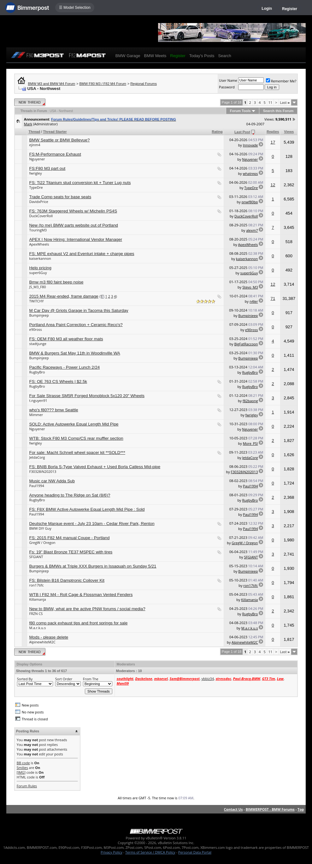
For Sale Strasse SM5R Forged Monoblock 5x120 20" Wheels (86, 395)
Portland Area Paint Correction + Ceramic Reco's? (75, 324)
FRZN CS (36, 613)
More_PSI (250, 443)
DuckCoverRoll (40, 215)
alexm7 (252, 230)
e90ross (35, 329)
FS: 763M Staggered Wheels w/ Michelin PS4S (73, 211)
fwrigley (35, 173)
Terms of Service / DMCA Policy (150, 852)
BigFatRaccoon (246, 344)
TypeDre (36, 187)
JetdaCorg (37, 457)
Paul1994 (36, 485)
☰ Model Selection (75, 7)
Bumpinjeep (39, 315)
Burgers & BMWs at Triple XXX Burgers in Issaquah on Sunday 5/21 (92, 566)
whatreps (250, 173)
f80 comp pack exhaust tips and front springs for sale (78, 623)
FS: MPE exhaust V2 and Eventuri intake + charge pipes (81, 253)
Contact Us (233, 809)
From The (90, 678)
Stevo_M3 (250, 287)
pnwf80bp (250, 202)
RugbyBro (37, 372)
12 (272, 184)
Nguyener (37, 159)
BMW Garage (127, 55)
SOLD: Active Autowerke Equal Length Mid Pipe (73, 424)
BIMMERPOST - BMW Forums (270, 809)
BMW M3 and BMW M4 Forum (51, 84)
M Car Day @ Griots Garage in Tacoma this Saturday (78, 310)
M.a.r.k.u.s (37, 627)
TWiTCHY (36, 301)
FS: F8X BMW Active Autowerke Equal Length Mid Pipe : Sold (86, 509)
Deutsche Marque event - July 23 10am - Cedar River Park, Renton (91, 523)
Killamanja (37, 599)
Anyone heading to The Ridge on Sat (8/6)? (69, 495)
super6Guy (38, 272)
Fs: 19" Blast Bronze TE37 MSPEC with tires (70, 552)
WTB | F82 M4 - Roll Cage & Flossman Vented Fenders (80, 594)
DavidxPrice (38, 201)
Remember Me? (281, 81)
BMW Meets (155, 55)
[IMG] (21, 772)
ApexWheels (39, 244)
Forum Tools (240, 111)
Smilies (22, 767)
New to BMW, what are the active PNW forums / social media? (87, 608)
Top (300, 809)
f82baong (250, 400)
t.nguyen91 (38, 400)
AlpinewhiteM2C (42, 642)
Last (285, 102)
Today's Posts (202, 55)
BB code (23, 762)
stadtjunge (37, 343)
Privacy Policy (111, 852)
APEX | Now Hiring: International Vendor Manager (75, 239)
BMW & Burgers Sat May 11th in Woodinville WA (74, 353)
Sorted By (24, 678)
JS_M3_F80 (37, 286)
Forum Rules (27, 786)
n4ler (254, 301)
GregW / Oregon (42, 542)
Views (289, 132)
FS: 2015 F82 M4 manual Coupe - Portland (69, 537)
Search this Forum (278, 111)
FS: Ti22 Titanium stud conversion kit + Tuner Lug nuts (80, 182)
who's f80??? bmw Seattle (53, 410)
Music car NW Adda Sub (51, 481)
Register (289, 9)
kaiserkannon (40, 258)
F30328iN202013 (42, 471)
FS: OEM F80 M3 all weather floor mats (66, 339)
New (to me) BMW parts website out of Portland (73, 225)
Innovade (250, 145)
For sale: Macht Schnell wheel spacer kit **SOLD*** (77, 452)
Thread (34, 132)
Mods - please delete (48, 637)
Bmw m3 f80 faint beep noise (56, 282)
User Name (228, 80)
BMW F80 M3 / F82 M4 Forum (102, 84)
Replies (273, 132)
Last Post (242, 132)
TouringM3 (38, 230)
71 (272, 298)
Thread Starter (55, 132)
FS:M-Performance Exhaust (55, 154)
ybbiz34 (207, 678)
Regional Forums (143, 84)
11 (270, 102)
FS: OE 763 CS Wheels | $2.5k (58, 381)
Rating (217, 132)
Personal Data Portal (194, 852)
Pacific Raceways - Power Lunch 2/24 (64, 367)
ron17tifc (36, 585)
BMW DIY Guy (40, 528)
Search (224, 55)
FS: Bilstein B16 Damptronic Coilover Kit (66, 580)
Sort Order (63, 678)
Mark (28, 124)
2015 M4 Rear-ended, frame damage (63, 296)
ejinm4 (34, 144)
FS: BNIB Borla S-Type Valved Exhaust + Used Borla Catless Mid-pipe (94, 466)
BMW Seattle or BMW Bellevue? (59, 140)
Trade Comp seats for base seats (60, 196)
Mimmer (36, 414)
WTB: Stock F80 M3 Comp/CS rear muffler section (76, 438)
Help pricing (40, 267)
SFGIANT (36, 556)
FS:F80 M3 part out (47, 168)
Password (227, 87)
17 (272, 142)
